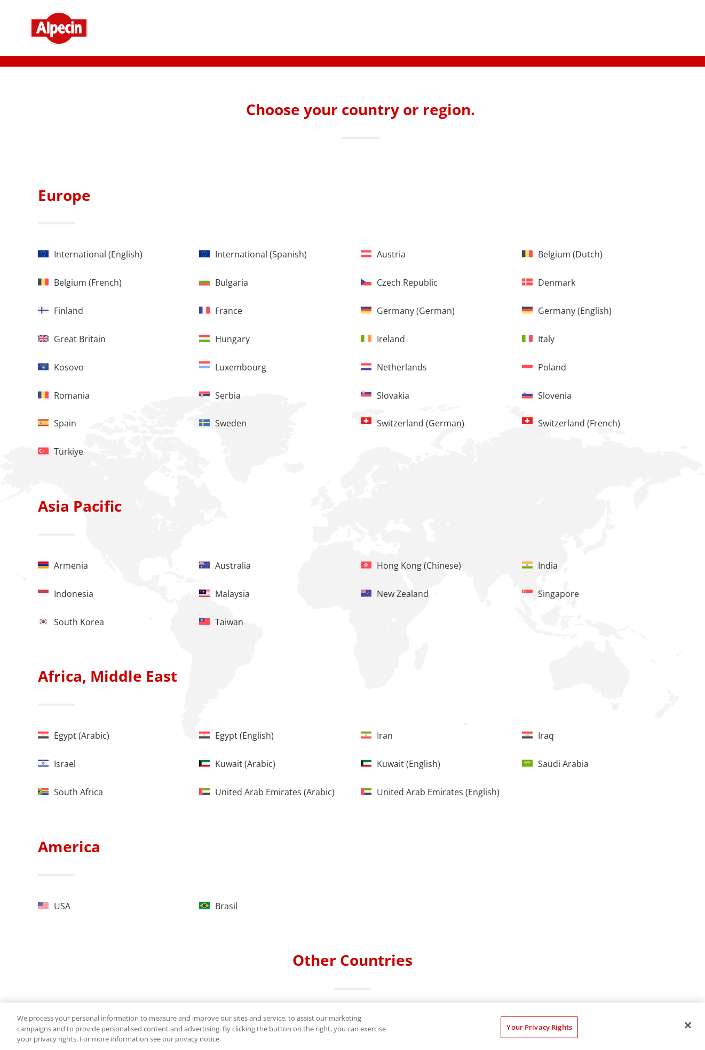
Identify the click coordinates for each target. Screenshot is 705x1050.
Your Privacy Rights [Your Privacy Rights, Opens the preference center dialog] (539, 1026)
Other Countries (352, 960)
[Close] (688, 1025)
